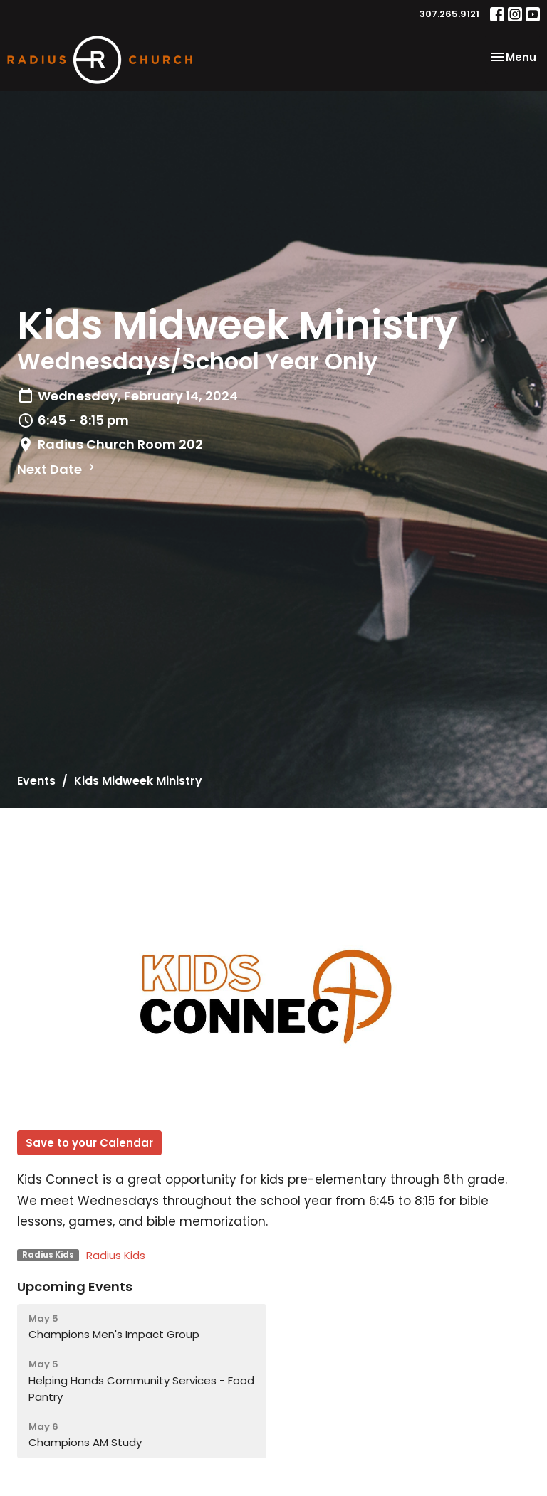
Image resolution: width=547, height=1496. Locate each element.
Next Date (57, 469)
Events (36, 781)
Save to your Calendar (89, 1142)
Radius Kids (115, 1255)
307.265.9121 (449, 14)
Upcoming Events (74, 1286)
